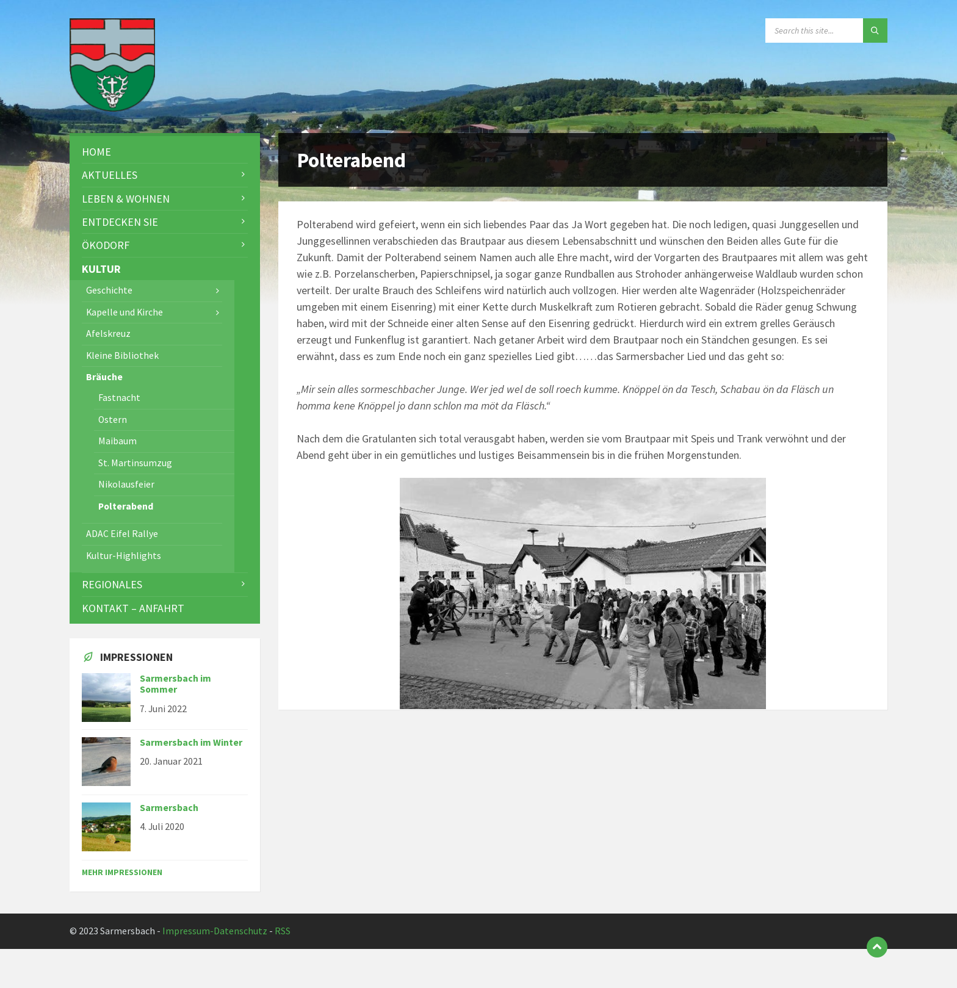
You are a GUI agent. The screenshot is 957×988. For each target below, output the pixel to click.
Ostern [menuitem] (112, 419)
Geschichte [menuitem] (109, 290)
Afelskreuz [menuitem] (108, 333)
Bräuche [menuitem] (104, 377)
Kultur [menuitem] (101, 269)
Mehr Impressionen (122, 872)
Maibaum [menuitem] (117, 441)
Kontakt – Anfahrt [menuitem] (133, 608)
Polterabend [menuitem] (125, 506)
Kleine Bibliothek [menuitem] (122, 355)
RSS (283, 931)
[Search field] (826, 30)
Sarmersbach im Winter (191, 742)
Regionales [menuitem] (112, 584)
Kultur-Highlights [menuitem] (123, 555)
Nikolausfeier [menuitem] (126, 484)
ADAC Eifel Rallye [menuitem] (122, 533)
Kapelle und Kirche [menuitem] (124, 312)
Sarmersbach (169, 807)
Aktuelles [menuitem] (109, 175)
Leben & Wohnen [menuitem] (126, 199)
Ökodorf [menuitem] (105, 245)
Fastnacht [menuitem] (119, 397)
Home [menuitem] (96, 152)
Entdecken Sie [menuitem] (120, 222)
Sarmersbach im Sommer (175, 684)
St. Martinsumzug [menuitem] (135, 463)
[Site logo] (112, 108)
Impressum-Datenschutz (214, 931)
